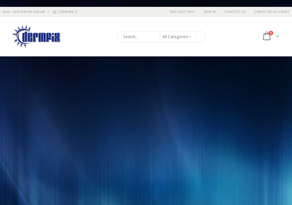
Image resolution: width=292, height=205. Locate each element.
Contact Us (235, 12)
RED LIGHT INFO (182, 12)
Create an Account (271, 12)
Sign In (210, 12)
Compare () (64, 12)
